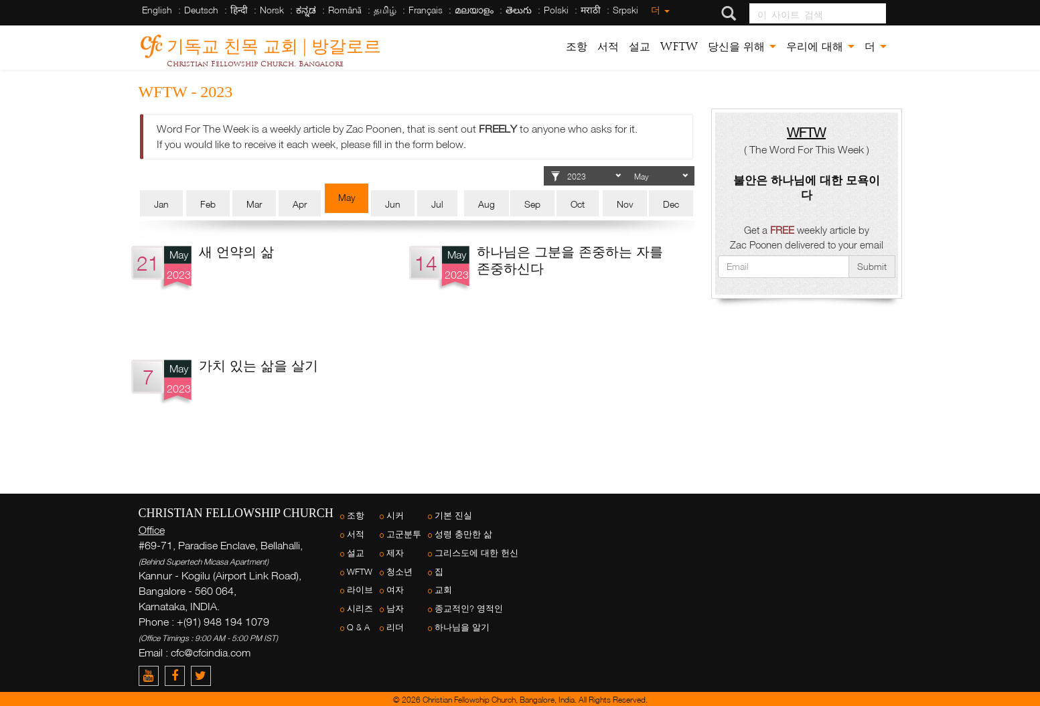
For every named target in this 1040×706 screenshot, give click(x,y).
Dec (671, 204)
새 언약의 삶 (236, 251)
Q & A (358, 627)
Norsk (272, 9)
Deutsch (201, 9)
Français (425, 9)
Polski (556, 9)
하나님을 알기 (462, 627)
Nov (625, 204)
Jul (437, 204)
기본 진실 (453, 515)
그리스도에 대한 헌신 (476, 553)
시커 (395, 515)
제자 (395, 553)
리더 (395, 627)
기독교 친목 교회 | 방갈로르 (274, 44)
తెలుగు (519, 9)
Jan (161, 204)
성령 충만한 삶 (463, 534)
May (346, 197)
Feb (208, 204)
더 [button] (876, 47)
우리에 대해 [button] (820, 47)
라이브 (360, 590)
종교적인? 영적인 (469, 609)
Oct (578, 204)
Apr (300, 204)
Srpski (625, 9)
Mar (254, 204)
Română (345, 9)
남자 (395, 609)
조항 (576, 47)
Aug (486, 204)
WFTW (679, 47)
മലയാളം (474, 9)
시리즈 (360, 609)
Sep (532, 204)
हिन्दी (239, 9)
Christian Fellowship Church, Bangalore (255, 63)
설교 (639, 47)
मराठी (591, 9)
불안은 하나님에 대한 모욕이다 (806, 187)
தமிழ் (385, 9)
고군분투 (403, 534)
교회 (443, 590)
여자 (395, 590)
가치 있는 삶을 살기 (258, 365)
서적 (608, 47)
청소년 (399, 572)
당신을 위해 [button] (742, 47)
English (157, 9)
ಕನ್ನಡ (306, 9)
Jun (392, 204)
